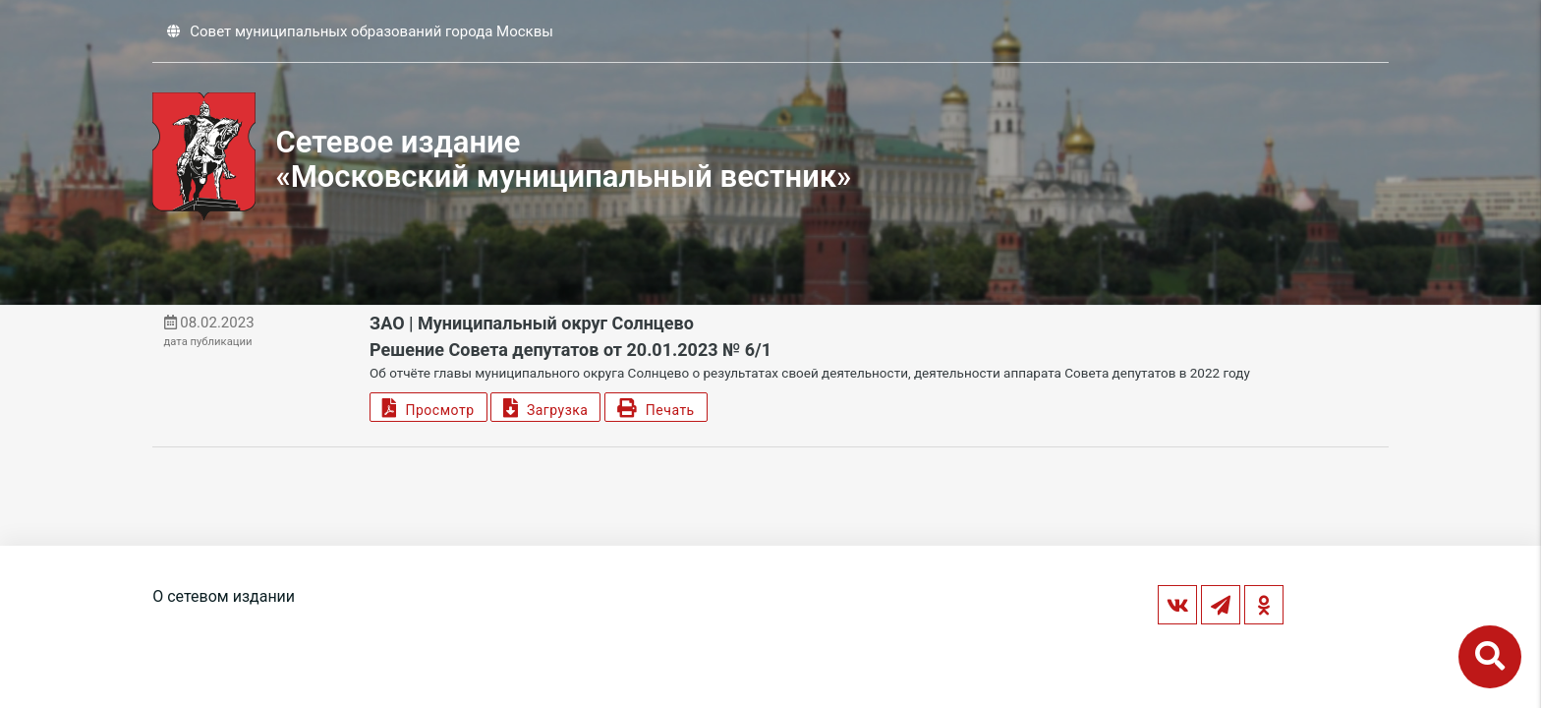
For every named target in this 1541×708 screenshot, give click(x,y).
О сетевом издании (223, 596)
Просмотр (428, 407)
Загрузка (545, 407)
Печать (655, 407)
